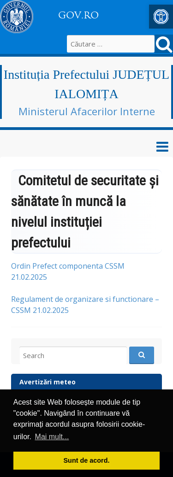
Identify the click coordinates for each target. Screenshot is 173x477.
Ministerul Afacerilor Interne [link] (86, 111)
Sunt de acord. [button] (87, 460)
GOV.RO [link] (78, 15)
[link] (161, 17)
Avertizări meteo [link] (47, 381)
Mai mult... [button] (52, 437)
